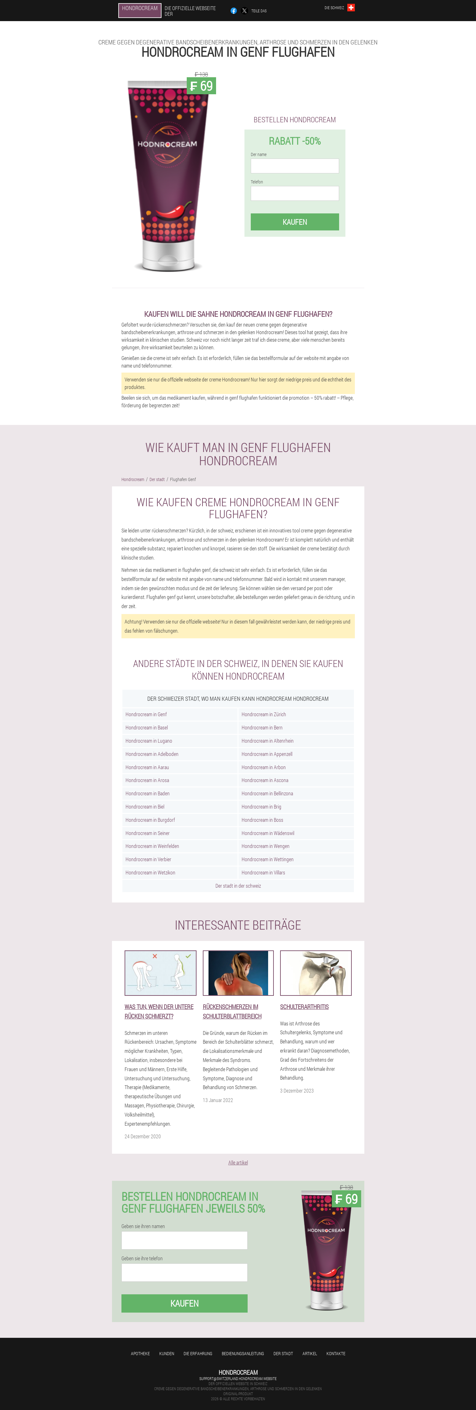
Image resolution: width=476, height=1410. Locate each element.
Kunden (166, 1353)
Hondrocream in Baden (148, 793)
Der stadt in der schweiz (238, 885)
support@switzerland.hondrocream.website (238, 1378)
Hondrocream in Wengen (266, 846)
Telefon (257, 182)
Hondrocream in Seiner (148, 833)
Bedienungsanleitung (243, 1353)
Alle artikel (238, 1162)
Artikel (310, 1353)
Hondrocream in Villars (263, 872)
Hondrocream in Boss (262, 819)
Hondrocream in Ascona (265, 780)
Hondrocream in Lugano (149, 740)
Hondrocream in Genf (146, 714)
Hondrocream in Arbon (264, 767)
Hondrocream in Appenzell (267, 754)
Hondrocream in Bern (262, 727)
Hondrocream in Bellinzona (267, 793)
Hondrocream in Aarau (147, 767)
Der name (259, 154)
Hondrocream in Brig (261, 806)
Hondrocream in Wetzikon (150, 872)
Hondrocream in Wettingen (268, 859)
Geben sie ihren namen (143, 1226)
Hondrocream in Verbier (148, 859)
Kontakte (335, 1353)
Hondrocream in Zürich (264, 714)
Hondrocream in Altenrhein (268, 740)
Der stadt (283, 1353)
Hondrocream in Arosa (147, 780)
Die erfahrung (198, 1353)
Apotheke (140, 1353)
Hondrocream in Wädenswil (268, 833)
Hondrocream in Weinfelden (152, 846)
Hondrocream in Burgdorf (150, 819)
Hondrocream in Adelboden (152, 754)
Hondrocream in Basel (147, 727)
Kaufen (295, 222)
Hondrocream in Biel (145, 806)
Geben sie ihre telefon (142, 1258)
